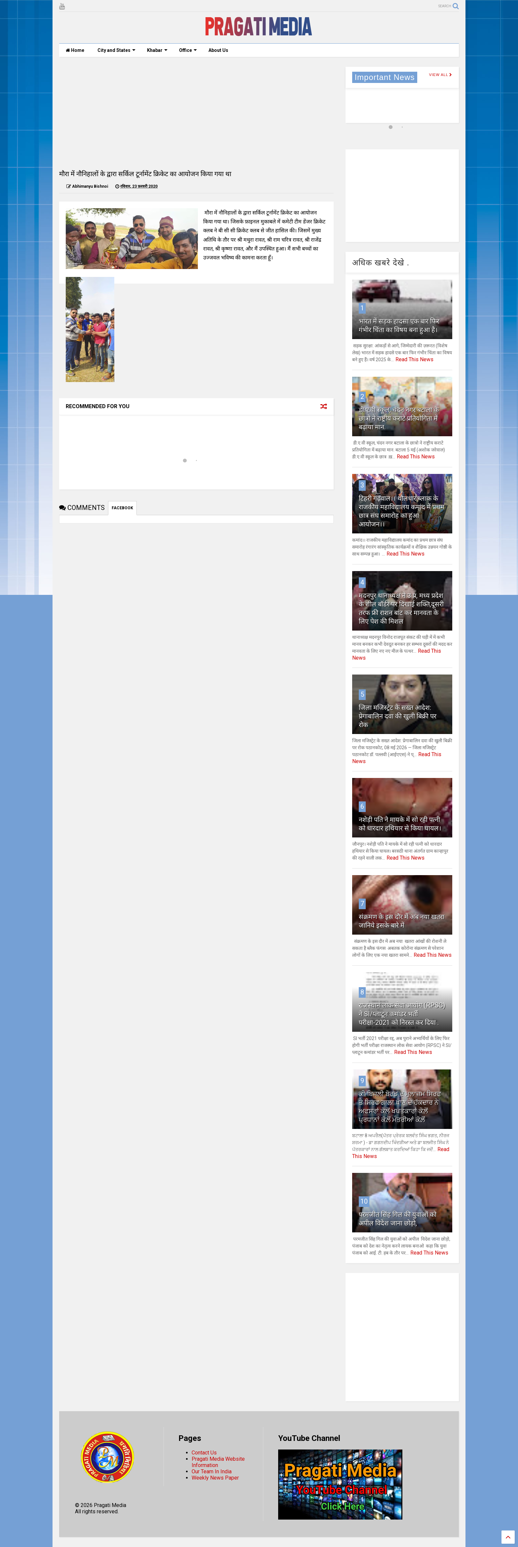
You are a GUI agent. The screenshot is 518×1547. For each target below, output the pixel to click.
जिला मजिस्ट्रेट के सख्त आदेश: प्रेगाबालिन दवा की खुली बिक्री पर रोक (397, 716)
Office (188, 50)
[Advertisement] (196, 113)
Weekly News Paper (215, 1478)
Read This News (414, 359)
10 (364, 1201)
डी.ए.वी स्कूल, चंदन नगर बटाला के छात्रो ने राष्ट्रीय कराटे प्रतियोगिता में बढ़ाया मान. (399, 418)
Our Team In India (212, 1471)
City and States (116, 50)
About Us (218, 50)
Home (75, 50)
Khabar (157, 50)
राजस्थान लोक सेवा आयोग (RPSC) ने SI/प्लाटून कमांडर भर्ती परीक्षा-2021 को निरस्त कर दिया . (402, 1013)
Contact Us (204, 1453)
